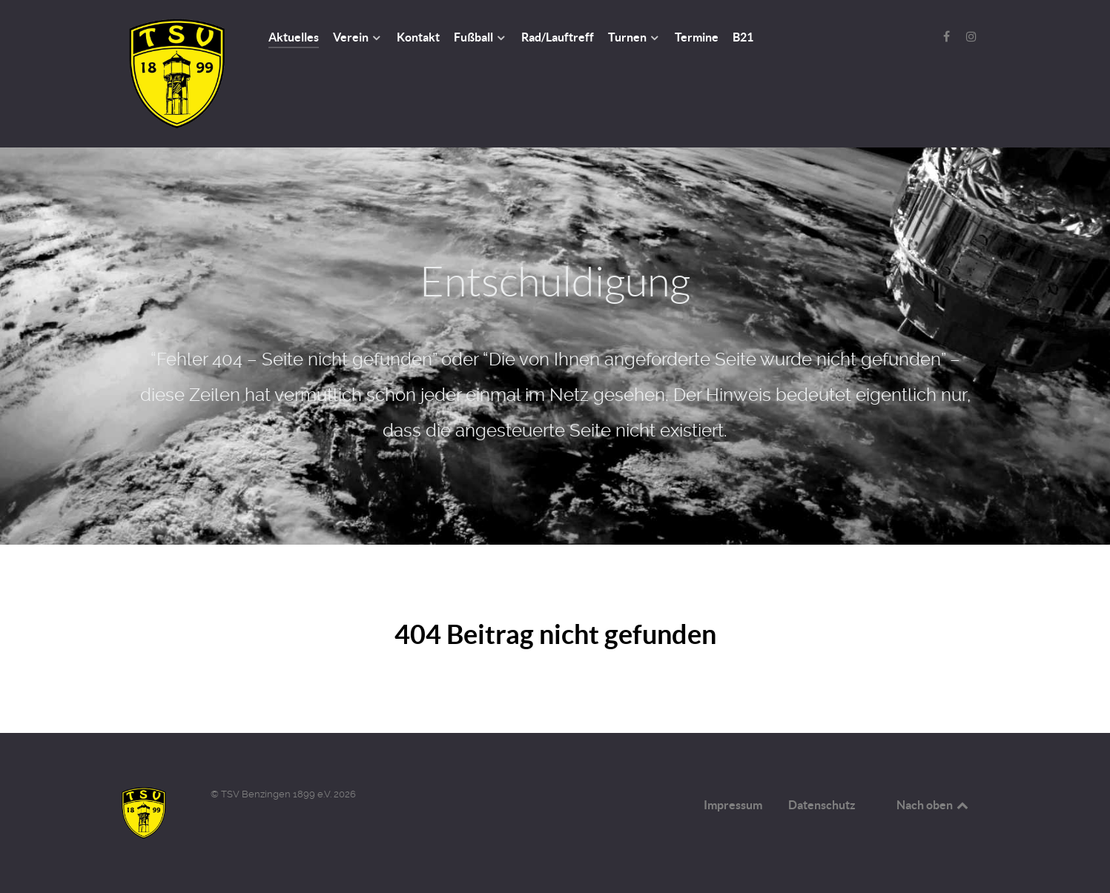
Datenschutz (822, 804)
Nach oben (933, 804)
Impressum (733, 804)
